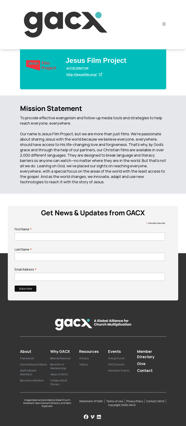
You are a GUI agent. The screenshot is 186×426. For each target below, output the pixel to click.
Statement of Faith (91, 401)
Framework (27, 358)
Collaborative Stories (58, 382)
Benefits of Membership (58, 366)
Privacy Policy (134, 401)
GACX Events (116, 364)
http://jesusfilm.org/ (84, 74)
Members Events (119, 370)
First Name (23, 229)
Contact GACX (155, 401)
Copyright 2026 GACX (122, 405)
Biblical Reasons (60, 358)
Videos (83, 364)
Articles (84, 358)
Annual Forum (116, 358)
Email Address (26, 269)
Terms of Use (114, 401)
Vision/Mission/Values (33, 364)
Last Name (23, 249)
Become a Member (32, 380)
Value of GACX (59, 374)
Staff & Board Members (28, 372)
